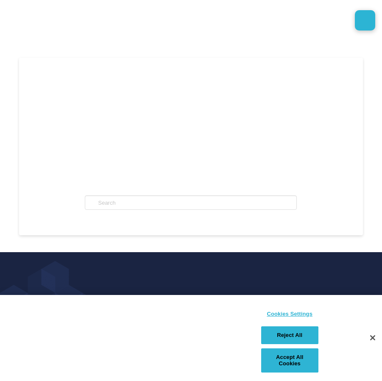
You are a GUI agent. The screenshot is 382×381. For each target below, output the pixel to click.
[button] (365, 20)
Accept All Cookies (289, 360)
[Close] (372, 337)
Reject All (289, 335)
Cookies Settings (289, 314)
